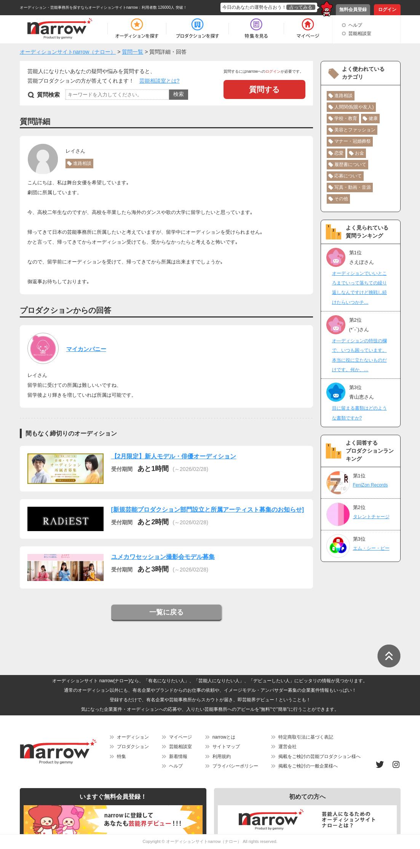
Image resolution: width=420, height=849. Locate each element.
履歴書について (350, 164)
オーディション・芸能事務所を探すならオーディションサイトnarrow (79, 7)
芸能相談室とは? (159, 81)
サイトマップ (226, 746)
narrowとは (224, 737)
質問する (264, 89)
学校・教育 (345, 118)
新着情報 (178, 756)
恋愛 (338, 153)
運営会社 (287, 746)
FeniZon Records (370, 485)
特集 (121, 756)
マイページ (180, 737)
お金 (359, 153)
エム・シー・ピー (371, 548)
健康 (373, 118)
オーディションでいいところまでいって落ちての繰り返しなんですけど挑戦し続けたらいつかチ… (359, 288)
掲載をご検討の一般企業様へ (308, 766)
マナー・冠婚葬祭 (352, 141)
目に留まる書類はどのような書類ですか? (359, 412)
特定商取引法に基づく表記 (305, 737)
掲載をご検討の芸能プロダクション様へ (319, 756)
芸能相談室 (359, 33)
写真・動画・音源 (352, 187)
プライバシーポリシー (235, 766)
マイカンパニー (86, 349)
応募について (348, 176)
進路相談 (82, 163)
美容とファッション (354, 129)
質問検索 (48, 94)
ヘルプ (355, 25)
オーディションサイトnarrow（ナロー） (204, 841)
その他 (341, 198)
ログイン (387, 9)
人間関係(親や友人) (354, 107)
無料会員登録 (353, 9)
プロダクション (133, 746)
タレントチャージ (371, 516)
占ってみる (300, 7)
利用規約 (221, 756)
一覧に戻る (166, 612)
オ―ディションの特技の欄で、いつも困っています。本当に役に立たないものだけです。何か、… (359, 355)
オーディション (133, 737)
